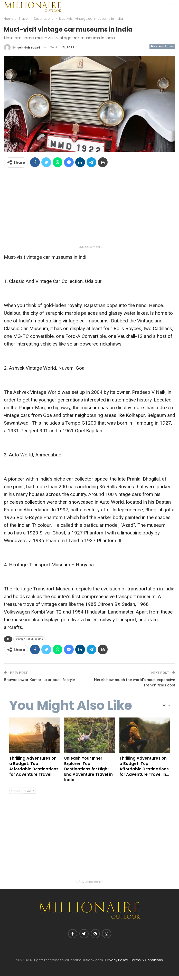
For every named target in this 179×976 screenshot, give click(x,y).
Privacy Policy (116, 960)
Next (29, 791)
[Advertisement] (89, 208)
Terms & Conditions (146, 960)
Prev (15, 791)
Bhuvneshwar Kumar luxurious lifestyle (39, 679)
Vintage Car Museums (29, 639)
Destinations (162, 46)
